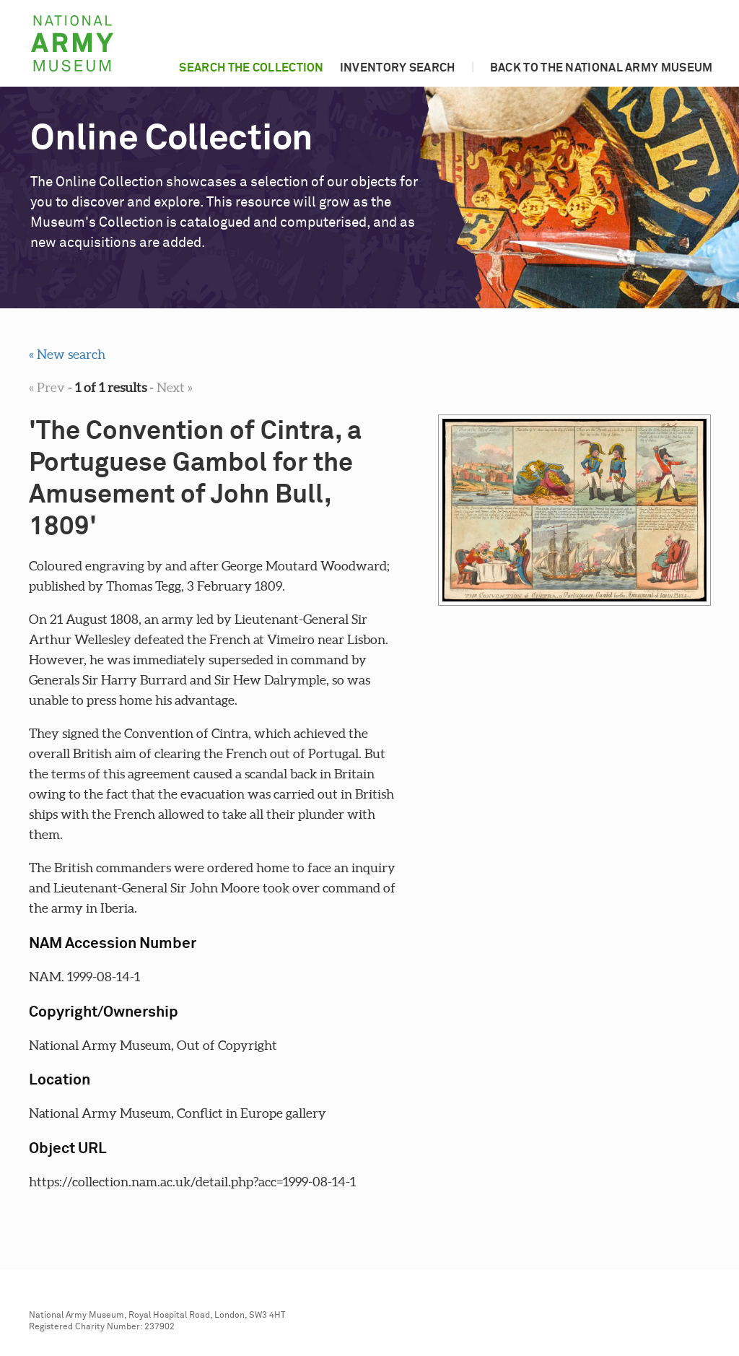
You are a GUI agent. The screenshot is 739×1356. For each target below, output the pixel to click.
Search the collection (251, 68)
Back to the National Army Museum (601, 68)
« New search (67, 354)
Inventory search (397, 68)
